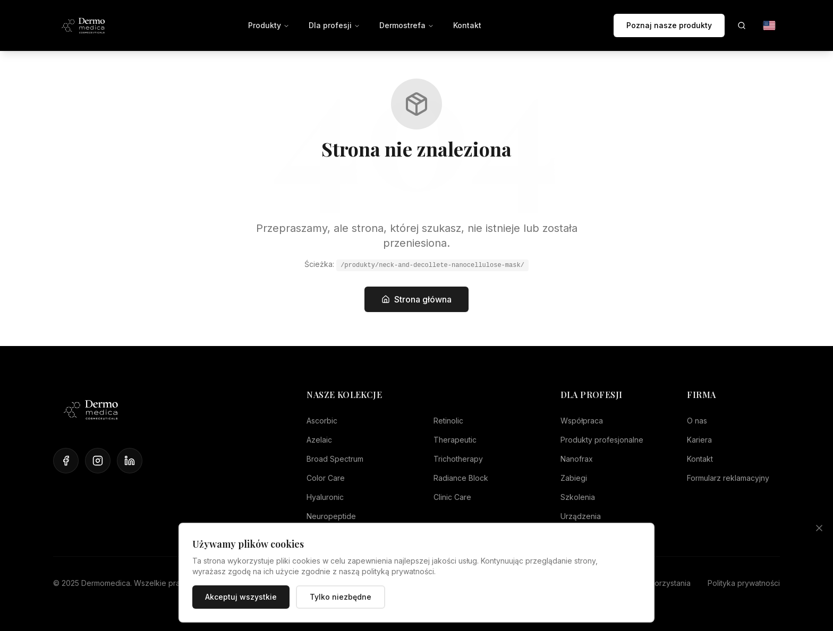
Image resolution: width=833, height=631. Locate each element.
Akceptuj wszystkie (241, 596)
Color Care (326, 477)
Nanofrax (576, 458)
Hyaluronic (325, 497)
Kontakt (467, 25)
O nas (697, 420)
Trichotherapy (458, 458)
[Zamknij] (819, 528)
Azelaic (319, 439)
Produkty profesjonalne (601, 439)
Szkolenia (577, 497)
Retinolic (448, 420)
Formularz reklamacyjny (728, 477)
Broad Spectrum (335, 458)
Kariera (699, 439)
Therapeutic (455, 439)
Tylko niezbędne (340, 596)
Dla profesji (334, 25)
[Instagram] (97, 460)
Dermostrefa (406, 25)
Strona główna (416, 299)
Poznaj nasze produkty (669, 25)
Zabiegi (573, 477)
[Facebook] (66, 460)
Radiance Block (461, 477)
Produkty (269, 25)
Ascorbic (322, 420)
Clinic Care (452, 497)
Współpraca (581, 420)
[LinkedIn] (129, 460)
